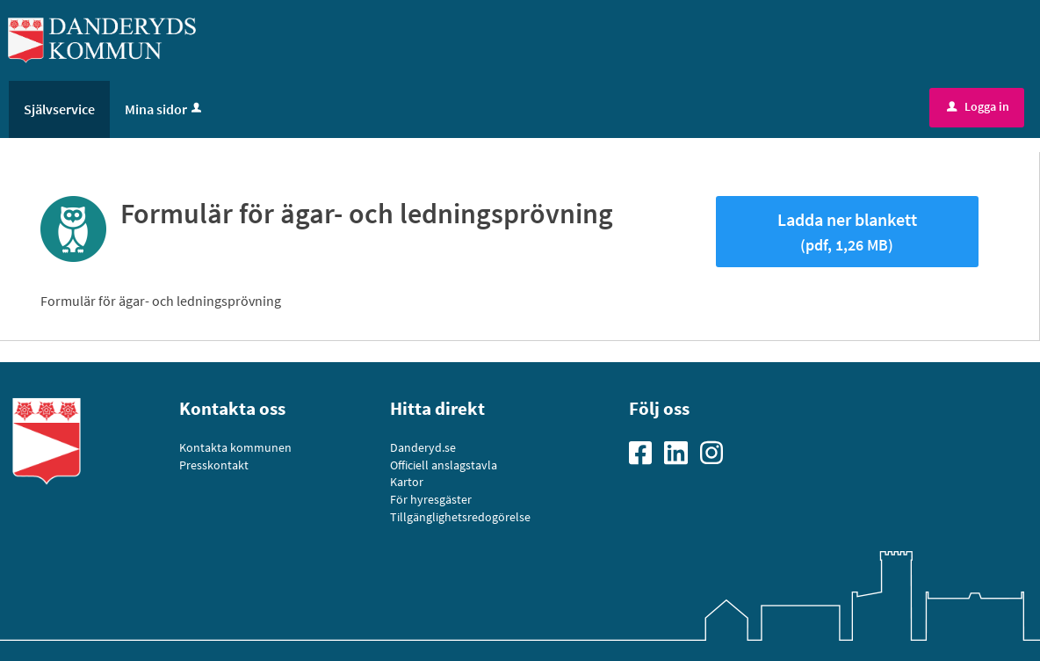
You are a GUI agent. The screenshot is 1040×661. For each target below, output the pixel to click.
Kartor (406, 482)
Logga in (978, 106)
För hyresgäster (431, 499)
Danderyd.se (423, 447)
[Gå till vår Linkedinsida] (681, 452)
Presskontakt (214, 465)
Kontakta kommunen (235, 447)
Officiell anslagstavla (443, 465)
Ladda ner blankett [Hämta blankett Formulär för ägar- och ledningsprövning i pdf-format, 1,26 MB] (847, 231)
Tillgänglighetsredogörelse (460, 517)
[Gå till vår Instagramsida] (717, 452)
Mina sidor (165, 109)
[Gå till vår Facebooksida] (646, 452)
